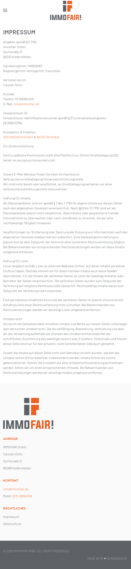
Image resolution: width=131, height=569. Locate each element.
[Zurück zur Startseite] (65, 10)
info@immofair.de (26, 104)
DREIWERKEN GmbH (18, 137)
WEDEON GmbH (47, 137)
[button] (5, 10)
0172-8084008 (22, 496)
